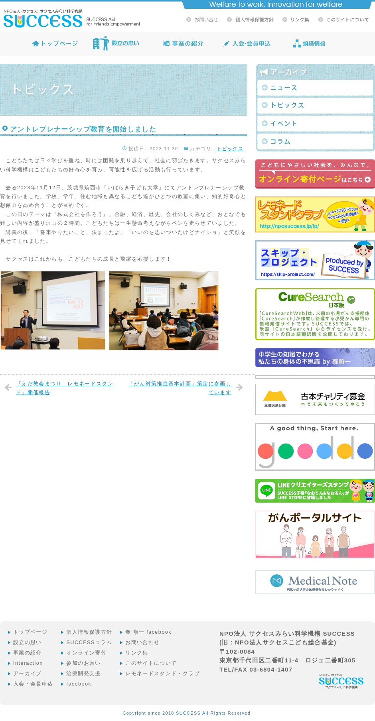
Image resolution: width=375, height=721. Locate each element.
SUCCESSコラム (89, 642)
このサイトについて (151, 663)
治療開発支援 (83, 673)
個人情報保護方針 (89, 632)
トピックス (230, 148)
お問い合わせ (142, 642)
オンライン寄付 (86, 653)
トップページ (30, 632)
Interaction (28, 663)
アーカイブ (27, 673)
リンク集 (136, 653)
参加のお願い (83, 663)
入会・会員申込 (33, 684)
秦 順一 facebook (148, 632)
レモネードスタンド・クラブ (162, 673)
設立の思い (27, 642)
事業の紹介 (27, 653)
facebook (78, 684)
